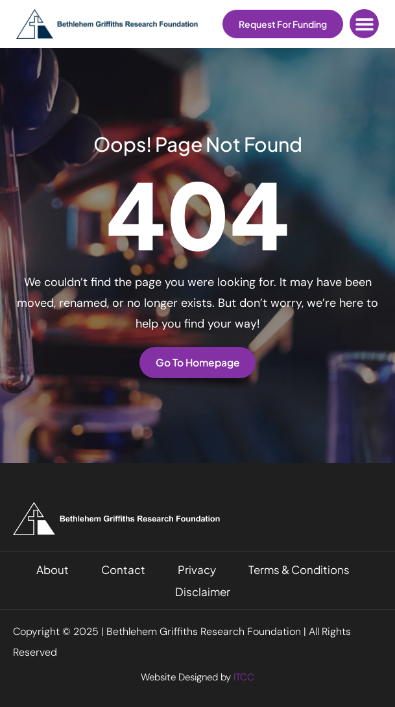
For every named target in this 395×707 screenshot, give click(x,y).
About (52, 569)
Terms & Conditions (299, 569)
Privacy (197, 569)
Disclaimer (202, 591)
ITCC (243, 677)
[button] (364, 23)
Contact (123, 569)
